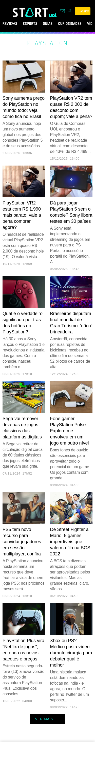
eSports (35, 24)
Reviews (11, 24)
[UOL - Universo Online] (53, 15)
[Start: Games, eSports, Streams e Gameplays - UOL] (31, 12)
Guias (55, 24)
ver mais (47, 719)
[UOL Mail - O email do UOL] (62, 11)
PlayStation (47, 42)
